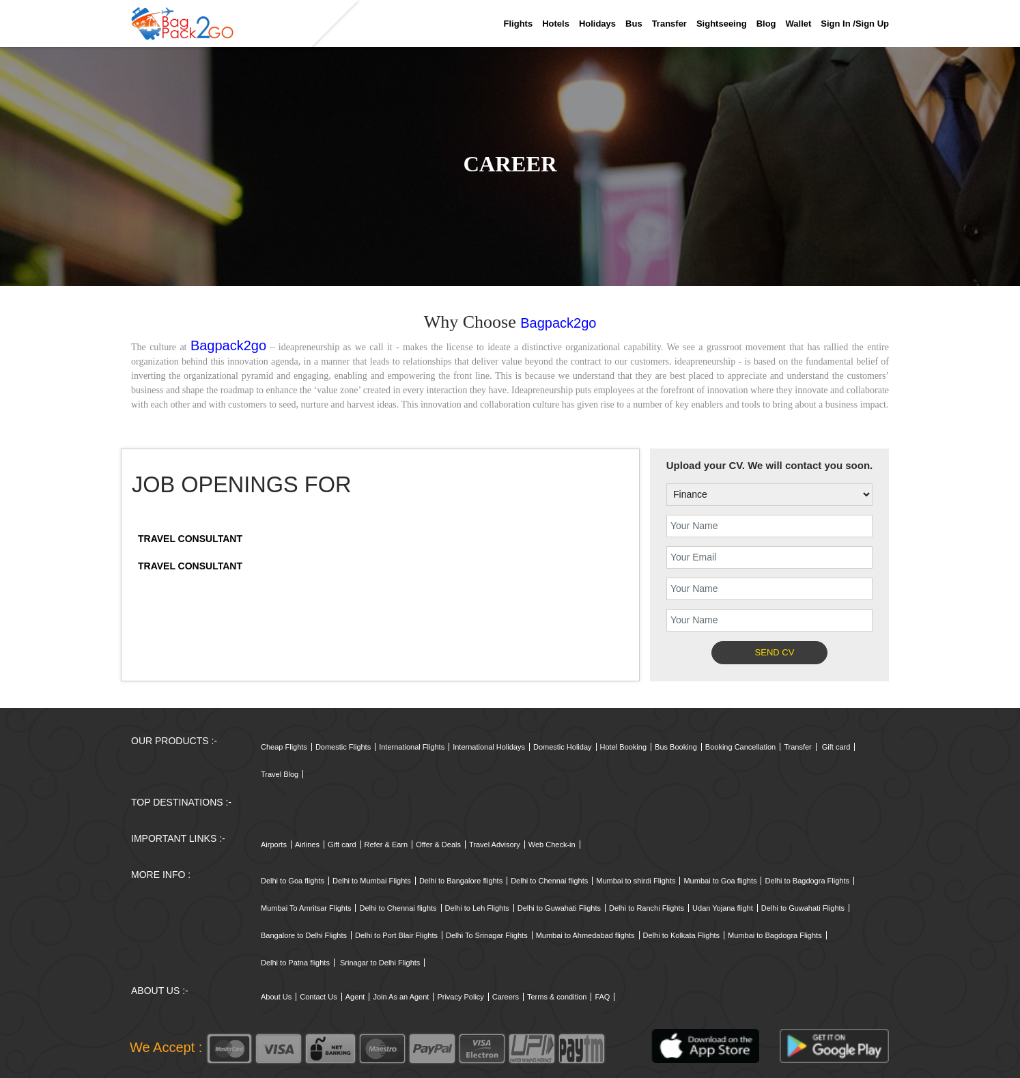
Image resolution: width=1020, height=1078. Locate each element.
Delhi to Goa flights (292, 881)
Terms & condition (556, 997)
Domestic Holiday (562, 747)
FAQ (602, 997)
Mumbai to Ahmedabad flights (585, 935)
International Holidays (489, 747)
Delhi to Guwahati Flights (559, 908)
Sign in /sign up (855, 23)
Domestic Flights (343, 747)
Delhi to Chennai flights (549, 881)
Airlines (307, 844)
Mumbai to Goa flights (719, 881)
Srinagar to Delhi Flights (380, 963)
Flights (518, 23)
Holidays (597, 23)
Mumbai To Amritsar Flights (306, 908)
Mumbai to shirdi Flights (635, 881)
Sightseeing (721, 23)
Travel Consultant (190, 538)
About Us (276, 997)
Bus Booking (676, 747)
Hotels (555, 23)
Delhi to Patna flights (295, 963)
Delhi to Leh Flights (477, 908)
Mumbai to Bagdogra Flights (775, 935)
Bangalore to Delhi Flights (304, 935)
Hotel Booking (623, 747)
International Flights (411, 747)
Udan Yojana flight (722, 908)
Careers (505, 997)
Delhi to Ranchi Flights (646, 908)
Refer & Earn (386, 844)
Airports (274, 844)
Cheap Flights (284, 747)
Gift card (836, 747)
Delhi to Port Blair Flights (396, 935)
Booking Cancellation (740, 747)
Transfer (669, 23)
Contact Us (318, 997)
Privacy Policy (460, 997)
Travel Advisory (494, 844)
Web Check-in (552, 844)
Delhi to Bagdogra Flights (807, 881)
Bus (633, 23)
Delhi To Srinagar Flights (487, 935)
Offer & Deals (438, 844)
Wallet (799, 23)
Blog (766, 23)
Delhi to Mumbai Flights (371, 881)
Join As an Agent (401, 997)
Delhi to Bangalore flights (460, 881)
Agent (355, 997)
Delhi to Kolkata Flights (681, 935)
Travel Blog (279, 774)
